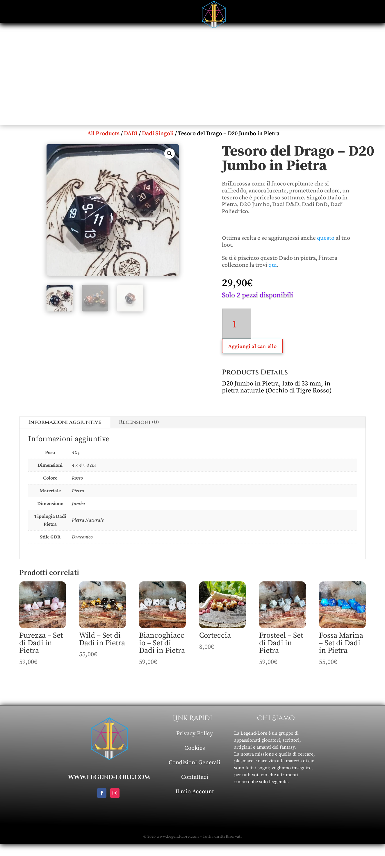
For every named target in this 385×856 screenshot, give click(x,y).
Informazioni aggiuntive (64, 422)
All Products (103, 133)
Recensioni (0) (139, 422)
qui (272, 264)
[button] (169, 153)
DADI (131, 133)
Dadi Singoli (158, 133)
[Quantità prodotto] (236, 324)
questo (325, 237)
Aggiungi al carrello (252, 346)
